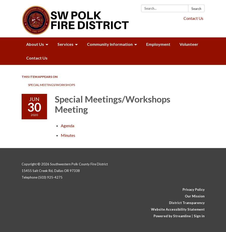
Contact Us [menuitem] (37, 57)
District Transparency (187, 203)
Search (196, 9)
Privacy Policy (194, 189)
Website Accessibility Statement (178, 209)
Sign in (199, 216)
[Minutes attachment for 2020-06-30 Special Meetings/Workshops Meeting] (68, 135)
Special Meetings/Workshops (51, 85)
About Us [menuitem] (35, 44)
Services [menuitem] (65, 44)
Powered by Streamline (172, 216)
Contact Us (193, 18)
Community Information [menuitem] (110, 44)
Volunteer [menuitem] (188, 44)
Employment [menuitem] (158, 44)
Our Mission (195, 196)
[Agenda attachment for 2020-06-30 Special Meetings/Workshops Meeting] (67, 125)
